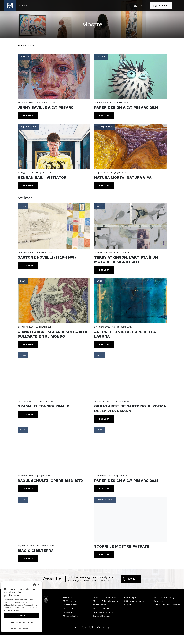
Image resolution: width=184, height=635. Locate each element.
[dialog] (21, 606)
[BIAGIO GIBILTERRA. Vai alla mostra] (54, 519)
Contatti (127, 604)
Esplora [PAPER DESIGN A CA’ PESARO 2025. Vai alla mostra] (104, 488)
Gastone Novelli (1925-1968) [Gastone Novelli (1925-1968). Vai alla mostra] (47, 257)
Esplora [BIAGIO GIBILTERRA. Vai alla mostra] (28, 558)
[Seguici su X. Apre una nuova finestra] (98, 626)
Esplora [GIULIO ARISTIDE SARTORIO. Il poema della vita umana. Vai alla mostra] (104, 419)
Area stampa (130, 597)
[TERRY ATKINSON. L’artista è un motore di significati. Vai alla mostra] (130, 226)
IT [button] (145, 5)
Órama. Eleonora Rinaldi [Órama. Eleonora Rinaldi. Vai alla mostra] (44, 406)
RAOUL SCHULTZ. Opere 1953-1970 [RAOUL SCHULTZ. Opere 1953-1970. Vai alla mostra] (50, 480)
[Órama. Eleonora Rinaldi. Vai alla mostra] (54, 375)
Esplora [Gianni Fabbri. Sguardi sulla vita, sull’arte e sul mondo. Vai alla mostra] (28, 344)
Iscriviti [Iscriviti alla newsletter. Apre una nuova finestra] (130, 579)
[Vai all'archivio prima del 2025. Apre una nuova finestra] (130, 519)
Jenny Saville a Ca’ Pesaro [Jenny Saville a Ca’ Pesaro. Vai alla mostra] (46, 107)
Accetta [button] (21, 615)
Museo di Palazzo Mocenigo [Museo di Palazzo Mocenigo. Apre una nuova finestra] (105, 601)
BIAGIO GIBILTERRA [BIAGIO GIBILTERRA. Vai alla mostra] (36, 550)
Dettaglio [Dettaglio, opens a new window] (16, 610)
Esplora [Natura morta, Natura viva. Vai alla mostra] (104, 185)
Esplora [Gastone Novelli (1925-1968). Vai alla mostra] (28, 265)
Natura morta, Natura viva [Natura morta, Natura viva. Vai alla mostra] (123, 177)
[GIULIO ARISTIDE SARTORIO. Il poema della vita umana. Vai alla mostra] (130, 375)
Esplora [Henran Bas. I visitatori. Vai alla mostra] (28, 185)
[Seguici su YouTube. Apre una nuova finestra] (106, 626)
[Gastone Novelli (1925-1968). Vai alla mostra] (54, 226)
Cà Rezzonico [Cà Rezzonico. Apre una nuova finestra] (69, 612)
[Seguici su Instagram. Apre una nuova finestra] (77, 626)
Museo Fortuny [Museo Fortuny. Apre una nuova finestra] (100, 604)
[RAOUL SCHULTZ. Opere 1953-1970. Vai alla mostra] (54, 449)
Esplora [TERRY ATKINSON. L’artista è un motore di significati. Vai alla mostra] (104, 270)
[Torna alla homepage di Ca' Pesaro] (16, 5)
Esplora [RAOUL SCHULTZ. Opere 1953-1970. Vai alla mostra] (28, 488)
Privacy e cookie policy (164, 597)
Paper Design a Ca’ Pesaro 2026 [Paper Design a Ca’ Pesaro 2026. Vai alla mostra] (126, 107)
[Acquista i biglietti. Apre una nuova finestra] (161, 5)
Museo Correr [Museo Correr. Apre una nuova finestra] (69, 608)
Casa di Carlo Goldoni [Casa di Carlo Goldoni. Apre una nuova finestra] (103, 612)
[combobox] (34, 584)
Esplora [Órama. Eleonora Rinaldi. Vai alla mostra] (28, 414)
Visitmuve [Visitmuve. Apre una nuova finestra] (67, 597)
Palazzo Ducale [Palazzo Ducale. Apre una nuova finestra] (70, 604)
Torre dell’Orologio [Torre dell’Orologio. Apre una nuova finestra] (101, 616)
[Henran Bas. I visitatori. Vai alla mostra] (54, 146)
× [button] (38, 585)
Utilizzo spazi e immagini (135, 601)
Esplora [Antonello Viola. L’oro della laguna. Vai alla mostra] (104, 344)
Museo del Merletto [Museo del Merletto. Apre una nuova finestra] (102, 608)
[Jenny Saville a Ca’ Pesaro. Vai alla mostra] (54, 76)
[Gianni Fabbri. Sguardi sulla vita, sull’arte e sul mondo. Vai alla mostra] (54, 300)
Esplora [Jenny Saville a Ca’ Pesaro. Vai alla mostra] (28, 115)
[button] (178, 5)
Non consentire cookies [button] (21, 622)
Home (21, 45)
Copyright (158, 601)
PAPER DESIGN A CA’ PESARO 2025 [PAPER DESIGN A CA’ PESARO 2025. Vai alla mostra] (126, 480)
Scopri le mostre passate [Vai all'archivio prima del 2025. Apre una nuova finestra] (121, 546)
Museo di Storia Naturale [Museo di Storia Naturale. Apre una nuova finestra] (104, 597)
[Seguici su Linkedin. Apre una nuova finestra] (91, 626)
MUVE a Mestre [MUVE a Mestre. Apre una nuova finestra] (70, 601)
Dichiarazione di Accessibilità (167, 604)
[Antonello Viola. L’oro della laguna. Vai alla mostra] (130, 300)
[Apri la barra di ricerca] (135, 5)
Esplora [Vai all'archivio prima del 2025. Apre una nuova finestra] (104, 554)
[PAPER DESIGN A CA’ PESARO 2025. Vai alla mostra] (130, 449)
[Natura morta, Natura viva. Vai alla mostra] (130, 146)
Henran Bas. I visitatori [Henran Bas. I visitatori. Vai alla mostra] (43, 177)
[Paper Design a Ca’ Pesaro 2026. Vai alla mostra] (130, 76)
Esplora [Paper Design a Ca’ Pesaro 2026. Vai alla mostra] (104, 115)
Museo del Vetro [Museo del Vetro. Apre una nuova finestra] (70, 616)
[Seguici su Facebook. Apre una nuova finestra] (84, 626)
